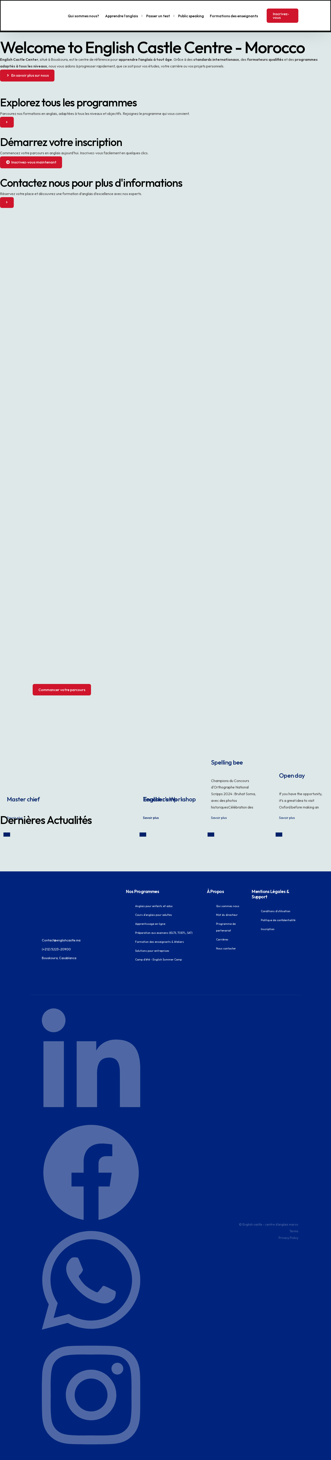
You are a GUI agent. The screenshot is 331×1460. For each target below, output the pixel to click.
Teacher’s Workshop (189, 787)
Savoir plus (15, 807)
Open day (301, 763)
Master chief (35, 787)
